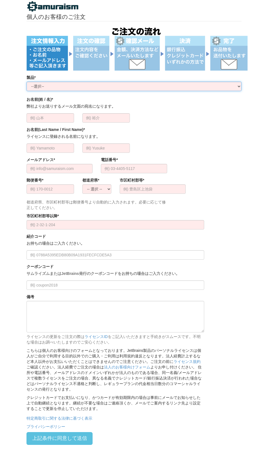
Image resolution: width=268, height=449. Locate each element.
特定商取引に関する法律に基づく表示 (59, 418)
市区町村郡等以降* (43, 216)
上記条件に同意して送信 (59, 438)
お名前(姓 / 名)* (71, 103)
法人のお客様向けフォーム (127, 367)
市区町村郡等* (132, 180)
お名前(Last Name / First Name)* (63, 133)
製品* (31, 77)
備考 (30, 297)
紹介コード (56, 240)
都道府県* (90, 180)
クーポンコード (103, 270)
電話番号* (109, 160)
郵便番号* (35, 180)
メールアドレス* (41, 160)
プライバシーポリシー (46, 426)
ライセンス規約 (187, 361)
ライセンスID (96, 336)
